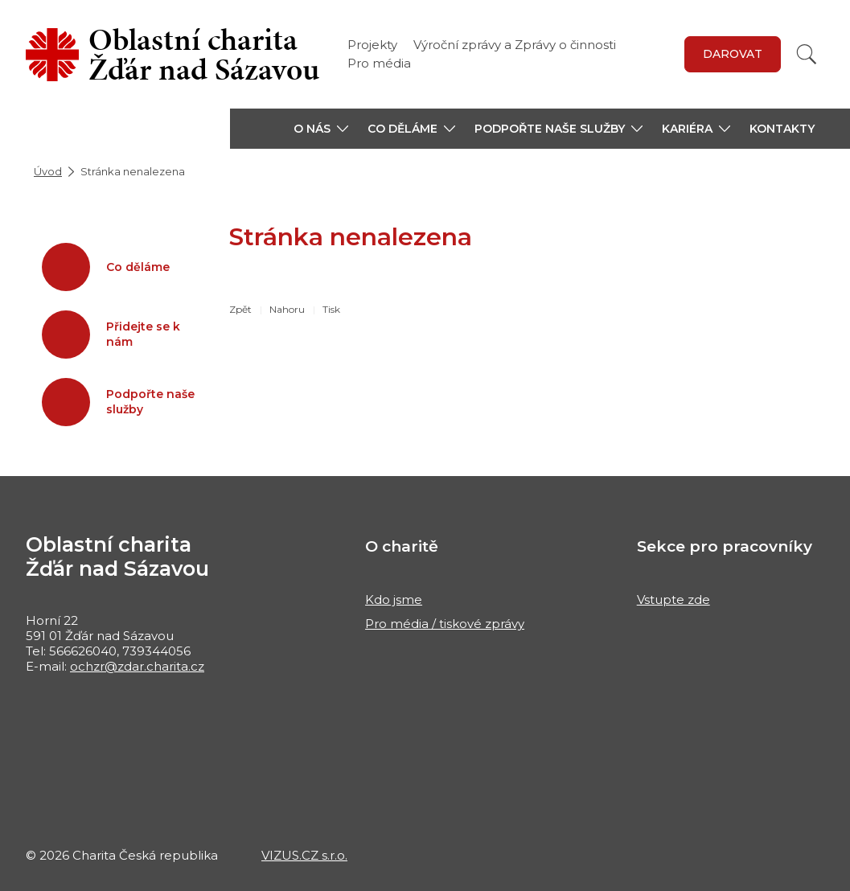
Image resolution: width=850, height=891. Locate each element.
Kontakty (782, 128)
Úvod (48, 171)
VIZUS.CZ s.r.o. (304, 855)
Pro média (379, 63)
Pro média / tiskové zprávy (444, 623)
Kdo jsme (393, 599)
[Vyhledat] (806, 54)
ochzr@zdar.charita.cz (137, 666)
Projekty (372, 44)
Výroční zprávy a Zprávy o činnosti (514, 44)
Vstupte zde (673, 599)
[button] (321, 129)
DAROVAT (732, 54)
